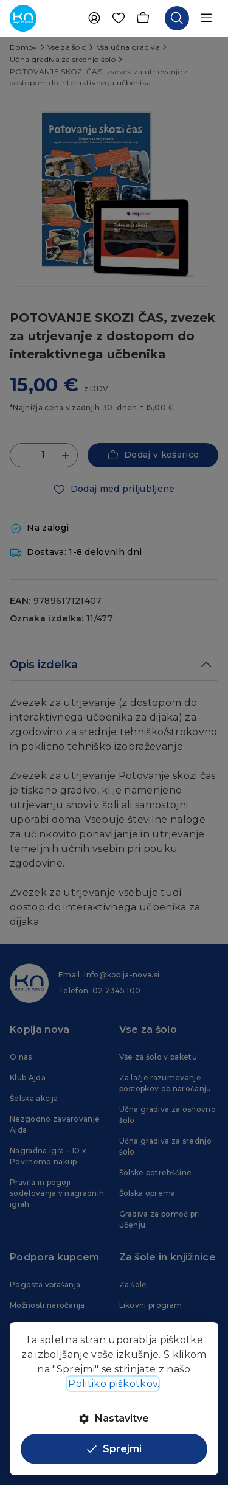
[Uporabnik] (94, 18)
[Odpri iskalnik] (177, 18)
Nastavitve (114, 1418)
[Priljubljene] (118, 18)
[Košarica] (143, 18)
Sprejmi (114, 1449)
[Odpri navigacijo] (206, 18)
